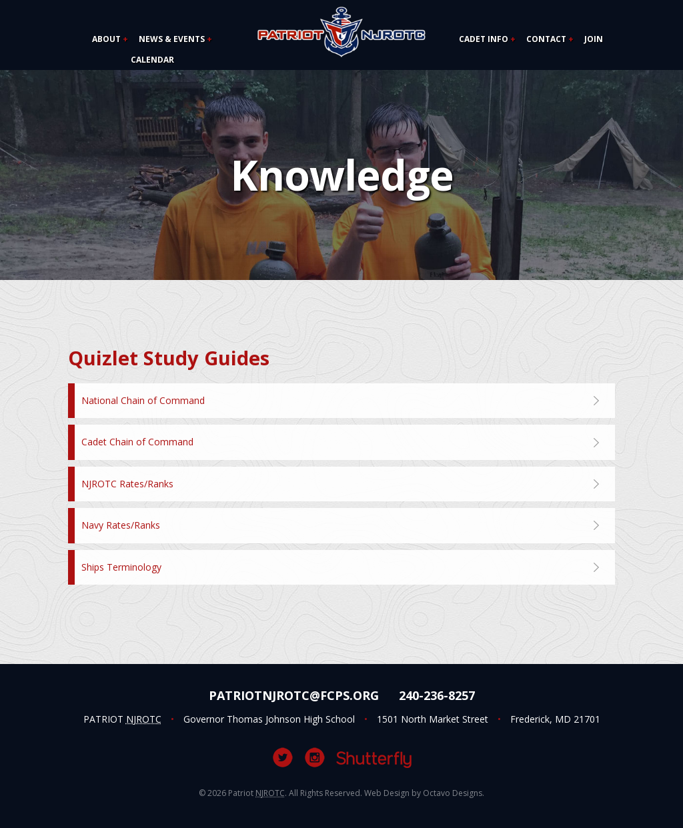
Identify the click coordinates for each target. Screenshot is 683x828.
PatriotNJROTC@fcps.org (294, 695)
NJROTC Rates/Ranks (127, 483)
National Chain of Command (143, 400)
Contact (546, 39)
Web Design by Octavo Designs (423, 793)
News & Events (172, 39)
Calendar (152, 59)
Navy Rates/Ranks (120, 525)
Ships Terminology (121, 567)
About (106, 39)
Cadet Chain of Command (137, 441)
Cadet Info (483, 39)
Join (593, 39)
